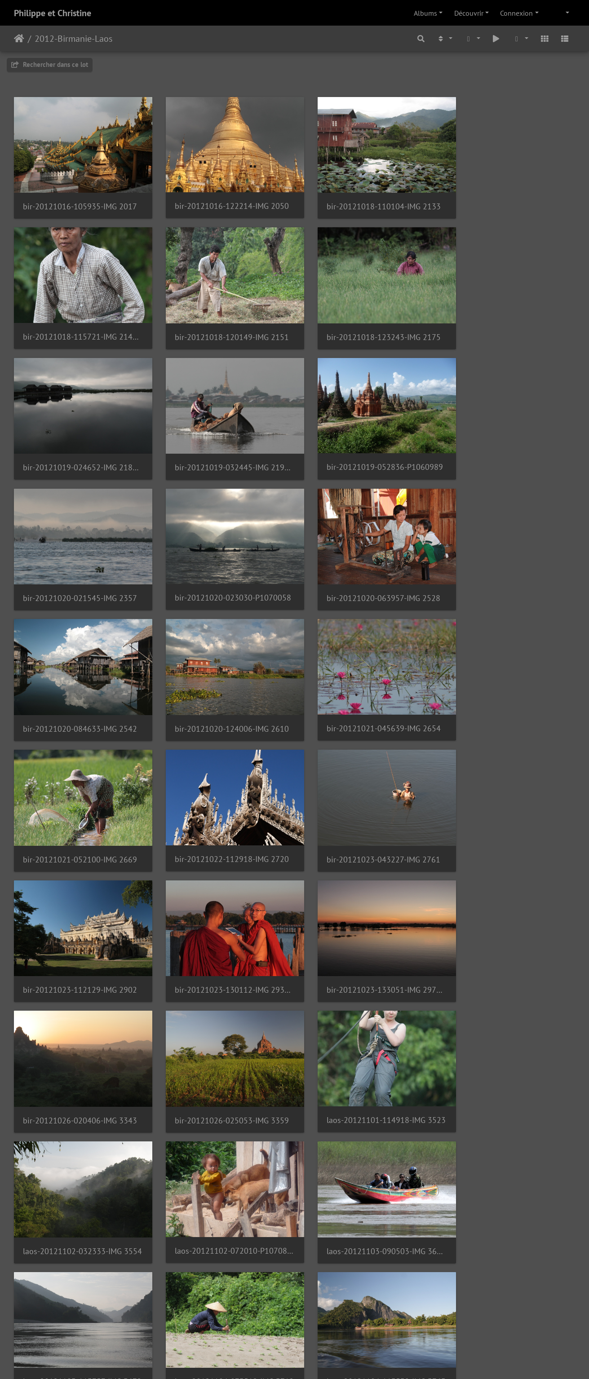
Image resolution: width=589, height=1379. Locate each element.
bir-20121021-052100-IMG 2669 (510, 575)
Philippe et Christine (52, 13)
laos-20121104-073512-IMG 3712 (79, 1075)
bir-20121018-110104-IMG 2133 (366, 200)
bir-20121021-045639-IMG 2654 (366, 575)
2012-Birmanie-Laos (73, 38)
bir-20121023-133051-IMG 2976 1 (79, 825)
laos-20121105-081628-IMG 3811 (366, 1075)
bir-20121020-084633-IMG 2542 (79, 575)
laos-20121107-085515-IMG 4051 (510, 1200)
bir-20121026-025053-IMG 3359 (366, 825)
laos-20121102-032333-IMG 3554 (79, 950)
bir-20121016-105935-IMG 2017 (79, 200)
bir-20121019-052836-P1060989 (79, 450)
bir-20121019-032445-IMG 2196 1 (510, 326)
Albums (425, 13)
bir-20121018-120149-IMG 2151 (79, 326)
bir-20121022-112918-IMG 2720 (79, 700)
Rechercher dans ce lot (49, 64)
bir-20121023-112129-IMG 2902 (366, 700)
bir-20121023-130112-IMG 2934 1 (510, 700)
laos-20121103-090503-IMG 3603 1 (366, 950)
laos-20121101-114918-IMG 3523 (510, 825)
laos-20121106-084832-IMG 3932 (223, 1200)
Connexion (516, 13)
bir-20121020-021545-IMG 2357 (223, 450)
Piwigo (314, 1360)
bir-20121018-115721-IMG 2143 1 (510, 200)
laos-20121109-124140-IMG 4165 (79, 1325)
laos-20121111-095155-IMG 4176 (223, 1325)
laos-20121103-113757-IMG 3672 (510, 950)
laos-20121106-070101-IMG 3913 (79, 1199)
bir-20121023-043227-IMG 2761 (223, 700)
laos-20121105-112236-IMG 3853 (510, 1074)
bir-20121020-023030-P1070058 (366, 450)
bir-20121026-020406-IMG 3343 (223, 825)
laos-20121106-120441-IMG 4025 (366, 1200)
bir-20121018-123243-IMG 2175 (223, 326)
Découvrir (468, 13)
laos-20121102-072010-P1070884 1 (223, 950)
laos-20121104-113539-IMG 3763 (223, 1075)
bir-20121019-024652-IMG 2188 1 (366, 325)
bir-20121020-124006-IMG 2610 (223, 575)
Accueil (19, 38)
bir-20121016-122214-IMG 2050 (223, 200)
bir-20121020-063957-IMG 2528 (510, 450)
